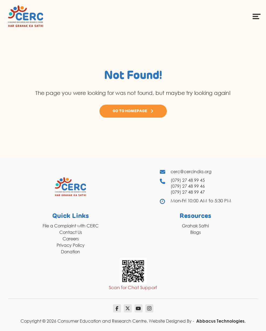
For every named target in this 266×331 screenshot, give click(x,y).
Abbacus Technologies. (221, 321)
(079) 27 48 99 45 (188, 180)
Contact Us (70, 232)
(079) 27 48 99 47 (188, 192)
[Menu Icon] (257, 16)
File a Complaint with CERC (71, 225)
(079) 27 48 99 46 (188, 186)
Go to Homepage (133, 111)
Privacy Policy (71, 245)
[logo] (25, 16)
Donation (70, 251)
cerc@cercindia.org (191, 171)
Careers (71, 238)
